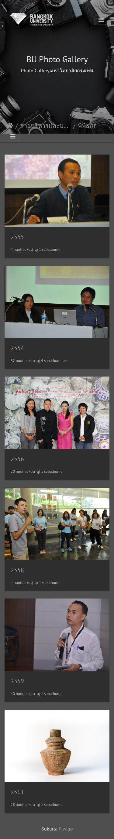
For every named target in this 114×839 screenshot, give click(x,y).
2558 (17, 570)
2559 (17, 681)
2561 (17, 792)
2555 (17, 237)
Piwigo (66, 829)
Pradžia (9, 125)
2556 (17, 459)
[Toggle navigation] (101, 20)
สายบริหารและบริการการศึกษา (45, 126)
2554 (17, 348)
